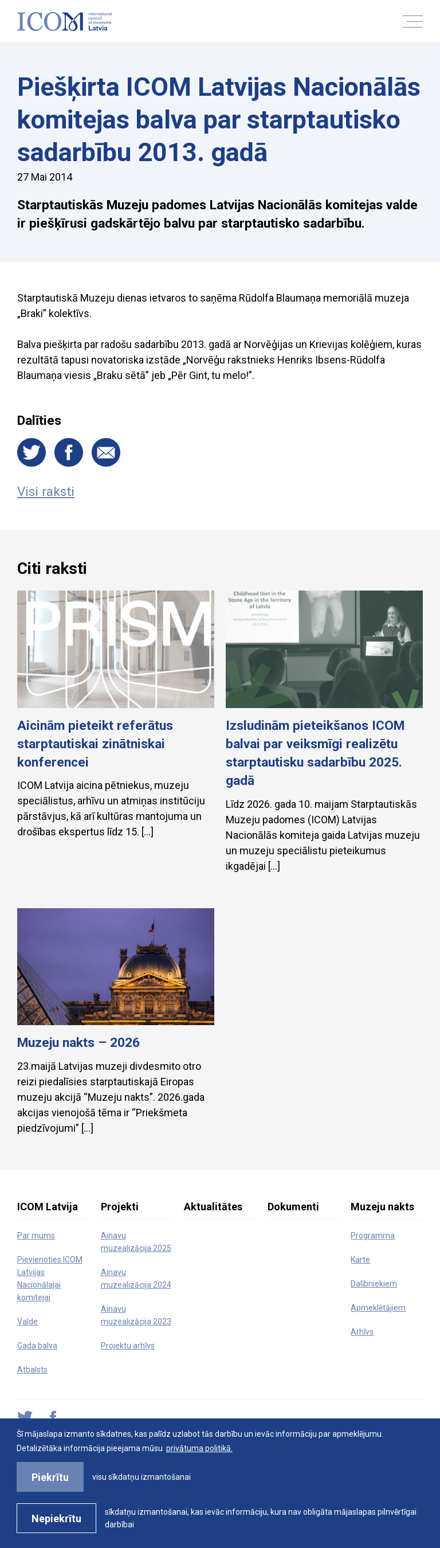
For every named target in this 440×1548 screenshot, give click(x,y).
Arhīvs (362, 1331)
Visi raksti (45, 491)
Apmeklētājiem (378, 1307)
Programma (373, 1235)
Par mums (36, 1235)
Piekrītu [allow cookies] (50, 1477)
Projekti (120, 1207)
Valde (27, 1321)
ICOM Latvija (47, 1207)
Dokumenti (293, 1207)
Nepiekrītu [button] (56, 1518)
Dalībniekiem (374, 1283)
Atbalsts (32, 1369)
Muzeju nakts (382, 1207)
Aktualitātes (213, 1207)
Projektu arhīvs (128, 1345)
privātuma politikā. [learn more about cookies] (199, 1448)
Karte (360, 1259)
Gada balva (37, 1345)
